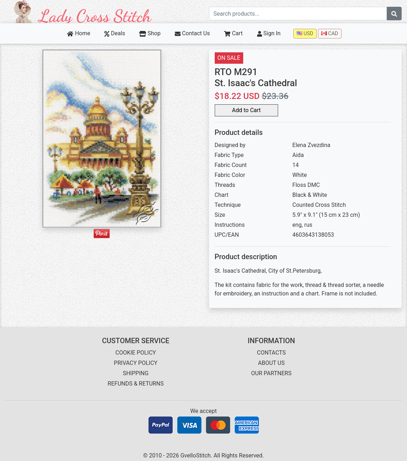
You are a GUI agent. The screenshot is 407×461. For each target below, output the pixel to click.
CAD (329, 34)
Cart (233, 33)
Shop (150, 33)
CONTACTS (271, 352)
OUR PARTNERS (271, 373)
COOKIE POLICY (135, 352)
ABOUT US (271, 363)
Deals (114, 33)
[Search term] (298, 13)
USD (305, 34)
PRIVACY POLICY (135, 363)
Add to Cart (246, 110)
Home (78, 33)
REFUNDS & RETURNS (135, 383)
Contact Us (192, 33)
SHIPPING (135, 373)
